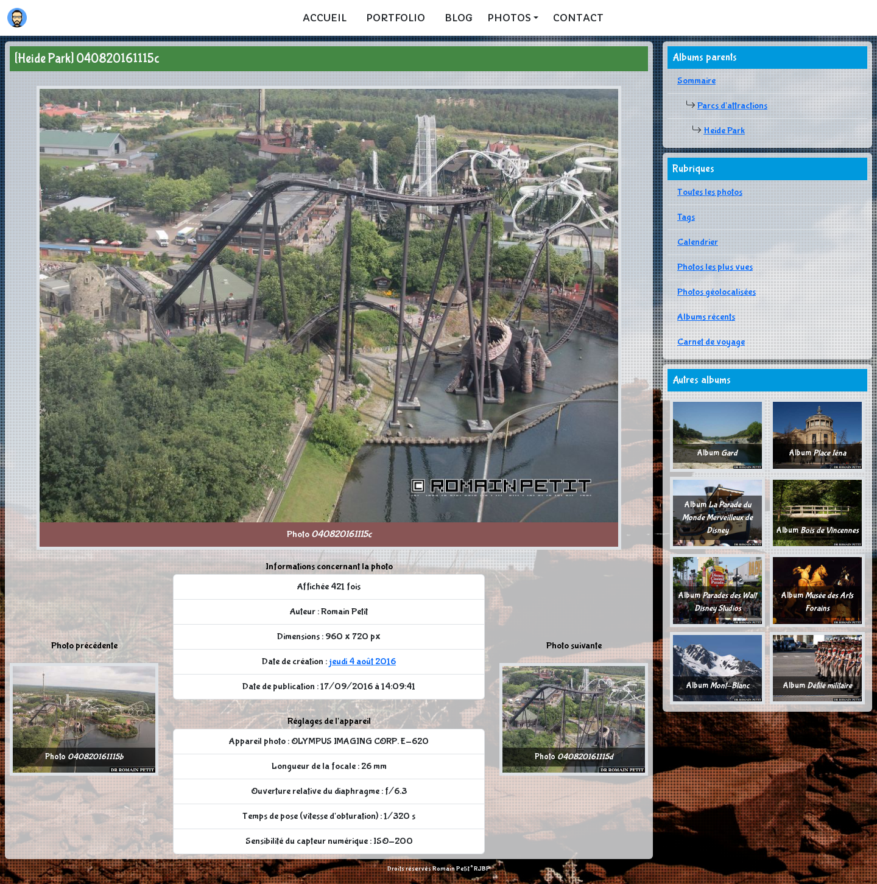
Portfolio (395, 18)
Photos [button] (509, 18)
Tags (686, 217)
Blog (459, 18)
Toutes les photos (709, 192)
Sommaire (696, 80)
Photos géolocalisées (716, 292)
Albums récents (706, 317)
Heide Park (724, 130)
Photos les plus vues (715, 267)
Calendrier (697, 242)
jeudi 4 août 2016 (362, 661)
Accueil (325, 18)
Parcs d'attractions (732, 105)
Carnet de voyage (711, 342)
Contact (578, 18)
